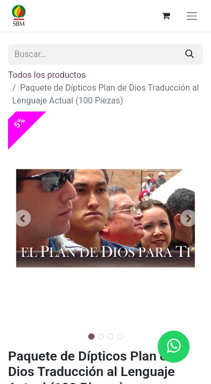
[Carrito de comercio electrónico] (165, 15)
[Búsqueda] (189, 54)
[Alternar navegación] (192, 15)
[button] (22, 218)
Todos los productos (47, 75)
